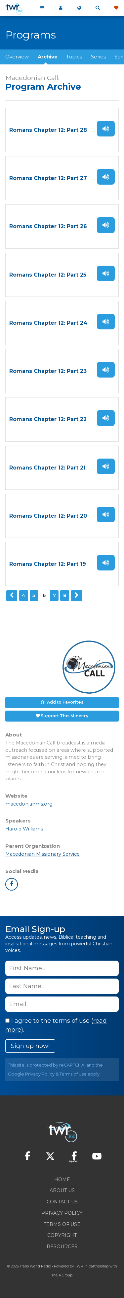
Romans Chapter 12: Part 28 (48, 130)
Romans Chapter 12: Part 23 (48, 371)
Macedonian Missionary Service (42, 854)
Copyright (62, 1235)
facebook (11, 884)
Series (98, 56)
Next (76, 595)
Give (116, 8)
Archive (48, 56)
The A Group (62, 1275)
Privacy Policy (40, 1074)
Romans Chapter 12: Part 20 (48, 516)
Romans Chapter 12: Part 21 (47, 468)
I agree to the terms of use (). (56, 1025)
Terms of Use (73, 1074)
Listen (106, 128)
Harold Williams (24, 829)
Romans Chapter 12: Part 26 (48, 226)
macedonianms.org (29, 804)
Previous (12, 595)
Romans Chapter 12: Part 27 (48, 178)
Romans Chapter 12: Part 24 (48, 323)
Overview (17, 56)
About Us (62, 1190)
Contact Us (62, 1202)
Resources (62, 1247)
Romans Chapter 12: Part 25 (47, 275)
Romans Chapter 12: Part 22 (48, 419)
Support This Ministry (64, 715)
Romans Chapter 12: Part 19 (47, 564)
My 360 (60, 8)
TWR (79, 1266)
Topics (74, 56)
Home (62, 1179)
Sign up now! (30, 1046)
